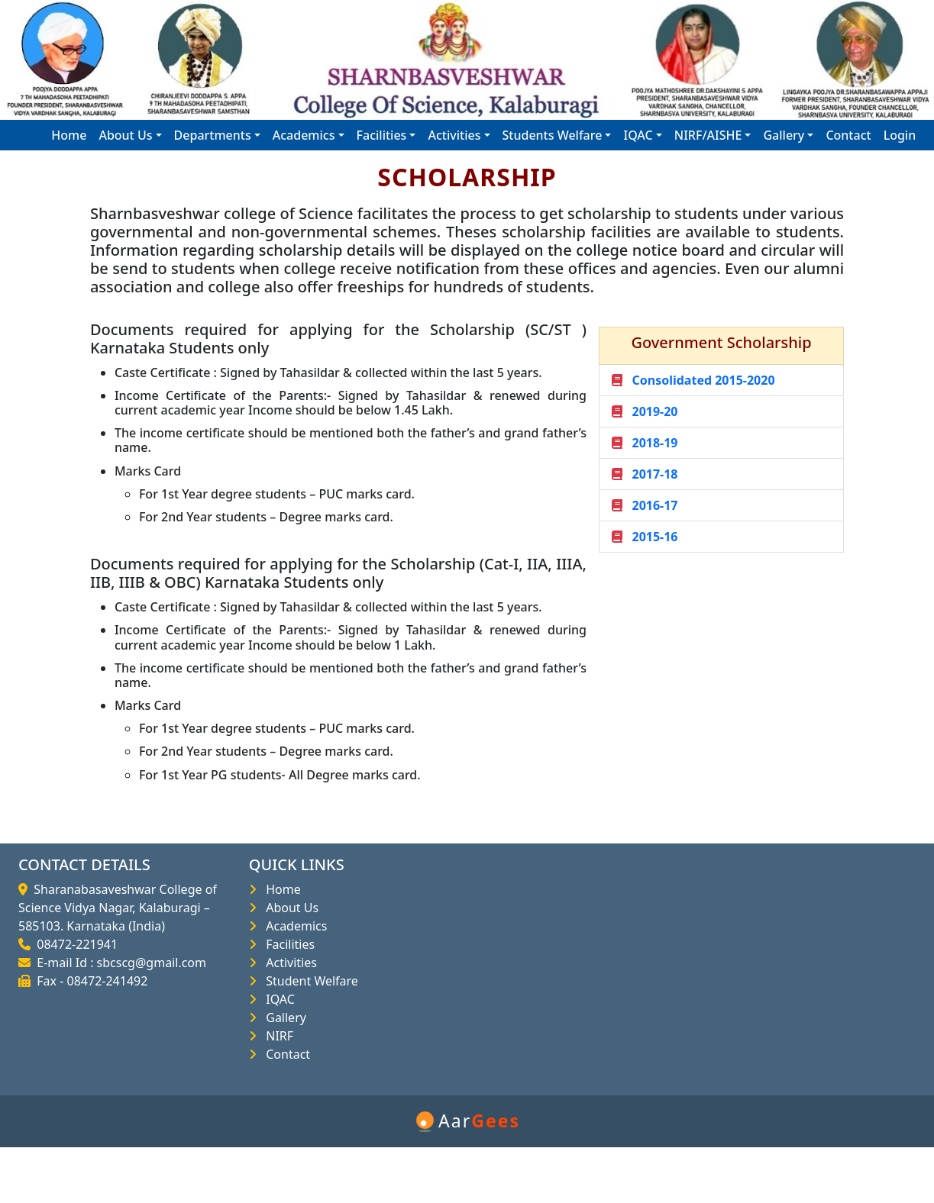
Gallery (283, 1017)
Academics (294, 926)
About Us (289, 907)
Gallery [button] (783, 135)
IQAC (277, 999)
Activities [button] (454, 135)
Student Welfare (309, 980)
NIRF (276, 1035)
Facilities (287, 944)
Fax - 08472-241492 (89, 980)
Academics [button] (304, 135)
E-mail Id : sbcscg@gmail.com (118, 962)
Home (68, 135)
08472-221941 (74, 944)
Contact (848, 135)
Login (900, 135)
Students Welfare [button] (553, 135)
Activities (288, 962)
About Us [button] (125, 135)
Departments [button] (212, 135)
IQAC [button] (637, 135)
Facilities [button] (382, 135)
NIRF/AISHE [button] (708, 135)
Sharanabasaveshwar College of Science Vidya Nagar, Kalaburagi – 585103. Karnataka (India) (117, 907)
